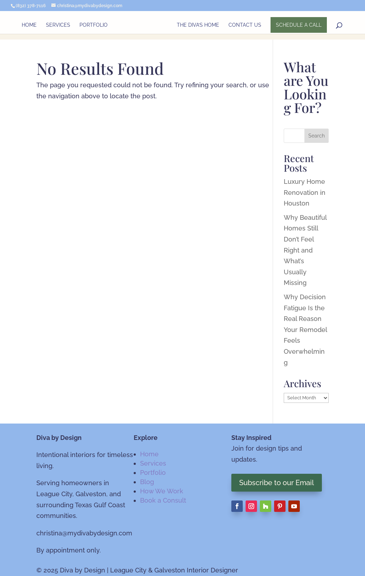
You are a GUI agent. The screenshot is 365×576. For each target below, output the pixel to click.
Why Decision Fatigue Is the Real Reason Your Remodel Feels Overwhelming (305, 329)
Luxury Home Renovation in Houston (304, 192)
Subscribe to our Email (276, 482)
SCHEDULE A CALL (299, 25)
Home (29, 25)
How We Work (161, 491)
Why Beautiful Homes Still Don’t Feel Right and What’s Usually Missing (305, 250)
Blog (147, 482)
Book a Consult (163, 500)
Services (58, 25)
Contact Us (244, 25)
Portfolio (93, 25)
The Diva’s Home (198, 25)
